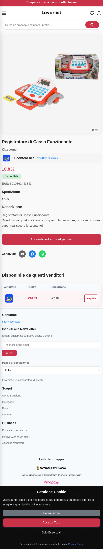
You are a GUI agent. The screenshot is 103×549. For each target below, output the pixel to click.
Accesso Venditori (13, 442)
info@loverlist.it (11, 321)
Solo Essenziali (51, 532)
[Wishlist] (92, 13)
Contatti (6, 414)
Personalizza (51, 513)
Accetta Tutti (52, 522)
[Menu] (6, 13)
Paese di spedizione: (15, 362)
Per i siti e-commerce (15, 430)
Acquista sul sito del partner (51, 239)
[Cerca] (92, 24)
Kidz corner (10, 149)
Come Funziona (11, 395)
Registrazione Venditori (16, 436)
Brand (5, 408)
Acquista (91, 298)
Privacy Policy (76, 544)
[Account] (99, 13)
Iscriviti (9, 353)
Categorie (8, 401)
